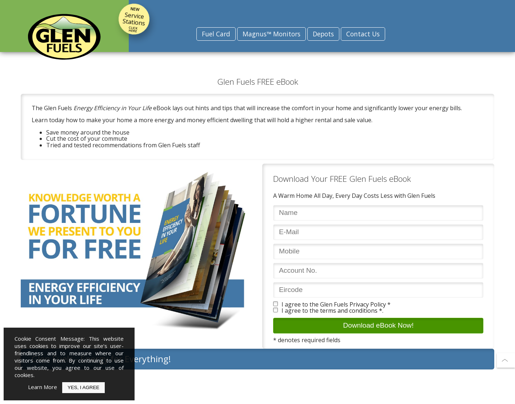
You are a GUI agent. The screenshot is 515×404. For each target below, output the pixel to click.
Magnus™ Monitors (271, 33)
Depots (323, 33)
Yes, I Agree (83, 387)
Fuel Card (216, 33)
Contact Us (363, 33)
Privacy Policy (368, 304)
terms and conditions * (351, 311)
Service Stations (134, 19)
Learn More (42, 387)
